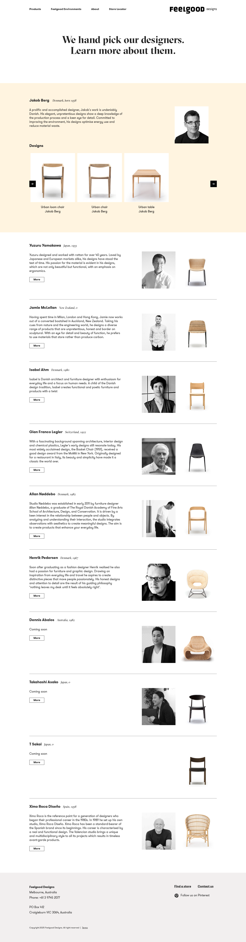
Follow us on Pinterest (192, 895)
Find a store (182, 886)
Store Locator (117, 9)
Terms (85, 927)
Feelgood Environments (66, 9)
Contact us (205, 886)
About (95, 9)
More (37, 279)
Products (35, 9)
